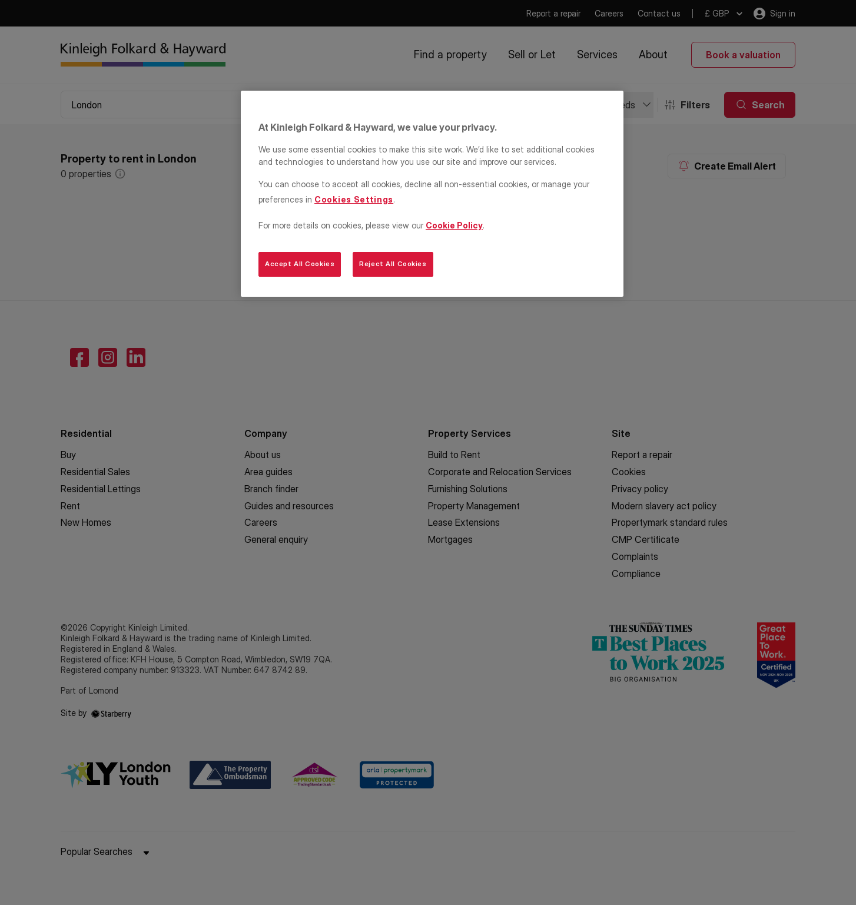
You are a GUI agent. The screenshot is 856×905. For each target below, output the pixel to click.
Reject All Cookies (392, 264)
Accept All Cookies (299, 264)
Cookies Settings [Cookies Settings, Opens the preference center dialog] (353, 199)
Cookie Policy (454, 225)
